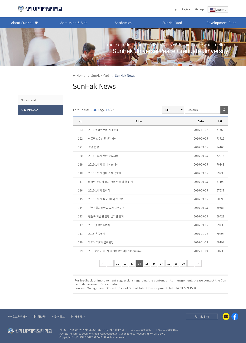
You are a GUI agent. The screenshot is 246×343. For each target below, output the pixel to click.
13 (132, 263)
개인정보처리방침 (18, 316)
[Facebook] (234, 316)
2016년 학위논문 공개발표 (103, 130)
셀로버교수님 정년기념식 (102, 138)
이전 (110, 263)
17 (161, 263)
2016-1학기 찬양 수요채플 (103, 156)
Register (186, 9)
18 (168, 263)
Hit (220, 121)
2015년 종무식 (97, 234)
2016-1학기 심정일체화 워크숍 (106, 199)
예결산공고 (58, 316)
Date (201, 121)
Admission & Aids (73, 22)
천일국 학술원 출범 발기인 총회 (106, 216)
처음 (102, 263)
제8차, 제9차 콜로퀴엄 (101, 242)
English (218, 10)
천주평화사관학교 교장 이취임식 (106, 208)
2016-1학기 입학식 (99, 190)
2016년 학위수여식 (99, 225)
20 (183, 263)
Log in (175, 9)
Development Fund (221, 22)
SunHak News (29, 110)
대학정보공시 (39, 316)
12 (125, 263)
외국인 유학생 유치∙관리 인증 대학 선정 (111, 182)
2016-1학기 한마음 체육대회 (105, 173)
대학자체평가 (77, 316)
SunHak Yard (172, 22)
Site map (199, 9)
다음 (190, 263)
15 (146, 263)
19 (176, 263)
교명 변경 (94, 147)
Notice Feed (28, 100)
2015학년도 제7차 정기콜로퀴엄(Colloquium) (115, 251)
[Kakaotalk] (226, 316)
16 (154, 263)
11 (117, 263)
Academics (123, 22)
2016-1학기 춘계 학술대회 (103, 164)
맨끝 (198, 263)
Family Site (202, 316)
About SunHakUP (24, 22)
